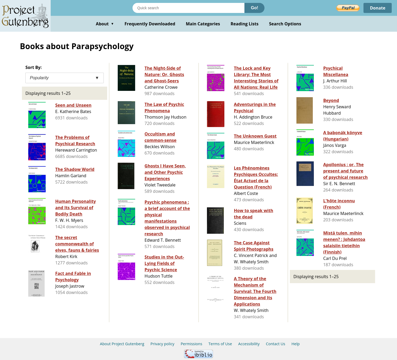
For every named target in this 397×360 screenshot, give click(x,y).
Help (295, 343)
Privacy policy (162, 343)
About (105, 24)
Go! (254, 8)
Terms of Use (220, 343)
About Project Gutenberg (122, 343)
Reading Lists (245, 24)
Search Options (285, 24)
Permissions (191, 343)
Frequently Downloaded (150, 24)
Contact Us (275, 343)
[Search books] (188, 8)
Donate (377, 8)
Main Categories (203, 24)
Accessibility (249, 343)
